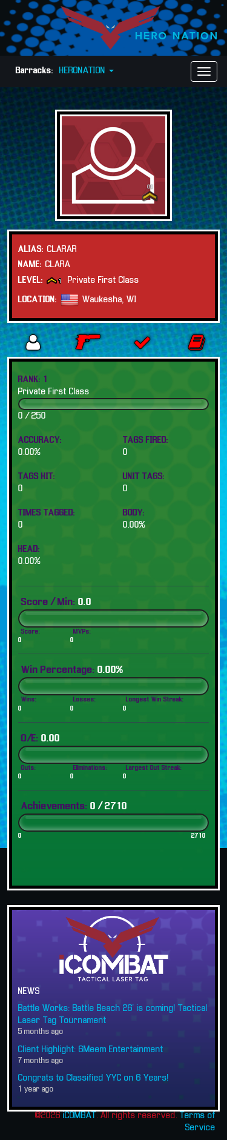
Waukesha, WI (109, 299)
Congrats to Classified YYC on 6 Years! (93, 1078)
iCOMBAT (79, 1116)
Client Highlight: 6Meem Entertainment (90, 1050)
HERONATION (86, 71)
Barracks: (34, 71)
